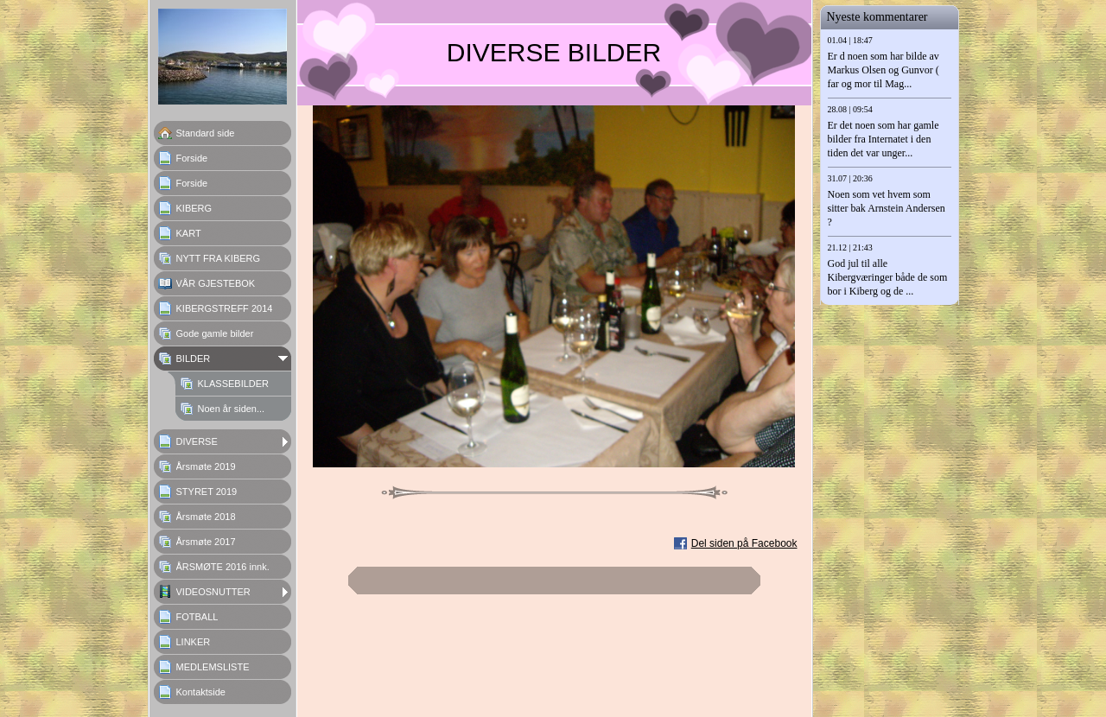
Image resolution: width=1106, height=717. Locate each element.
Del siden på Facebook (744, 543)
